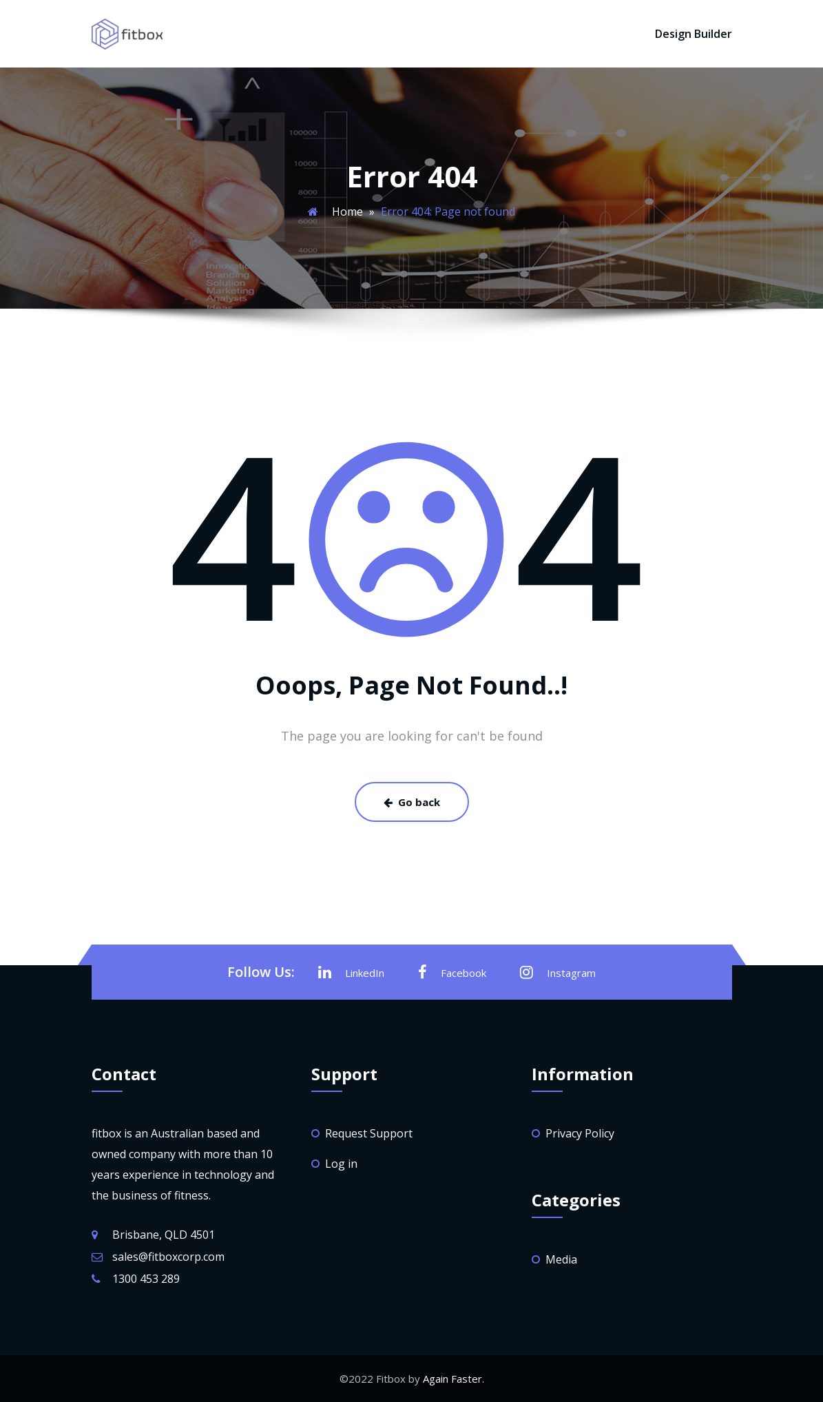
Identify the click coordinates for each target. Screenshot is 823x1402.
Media (561, 1259)
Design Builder (693, 33)
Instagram (558, 972)
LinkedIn (351, 972)
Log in (341, 1163)
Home (347, 211)
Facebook (452, 972)
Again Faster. (453, 1378)
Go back (412, 802)
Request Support (369, 1133)
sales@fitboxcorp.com (168, 1256)
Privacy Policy (579, 1133)
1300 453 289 (146, 1278)
